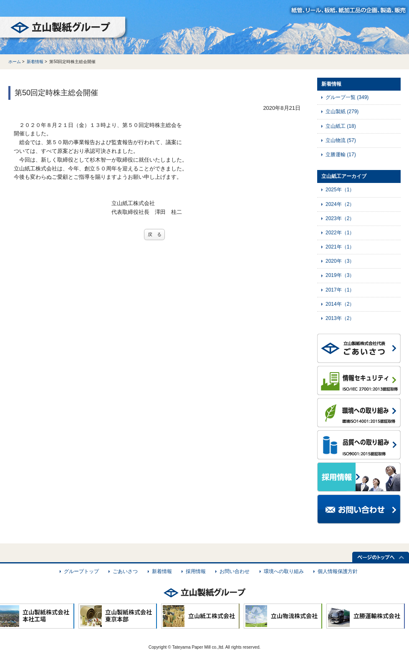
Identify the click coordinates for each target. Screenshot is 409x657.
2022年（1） (340, 233)
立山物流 (341, 140)
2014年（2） (340, 304)
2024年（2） (340, 204)
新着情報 (35, 61)
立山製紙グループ (64, 29)
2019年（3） (340, 275)
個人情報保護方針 (338, 571)
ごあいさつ (125, 571)
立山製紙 (342, 111)
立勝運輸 (341, 154)
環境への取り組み (284, 571)
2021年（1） (340, 247)
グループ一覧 (347, 97)
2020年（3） (340, 261)
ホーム (14, 61)
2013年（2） (340, 318)
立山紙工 (341, 126)
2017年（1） (340, 290)
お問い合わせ (235, 571)
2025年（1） (340, 190)
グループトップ (81, 571)
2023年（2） (340, 218)
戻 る (155, 234)
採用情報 (196, 571)
